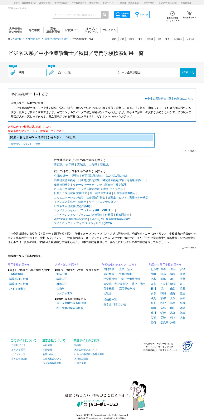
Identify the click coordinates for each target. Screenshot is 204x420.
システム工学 (64, 293)
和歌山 (164, 303)
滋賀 (153, 298)
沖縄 (173, 322)
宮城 (182, 269)
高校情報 (109, 274)
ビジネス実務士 (66, 201)
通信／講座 (138, 283)
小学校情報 (110, 278)
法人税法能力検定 (117, 175)
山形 (163, 274)
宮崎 (153, 322)
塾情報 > (94, 3)
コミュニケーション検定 (69, 197)
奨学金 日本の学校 (115, 304)
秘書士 (82, 201)
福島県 (104, 164)
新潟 (173, 283)
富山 (182, 283)
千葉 (182, 278)
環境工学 (61, 278)
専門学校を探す (33, 39)
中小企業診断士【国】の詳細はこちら (170, 98)
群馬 (163, 278)
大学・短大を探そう (67, 264)
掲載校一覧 (110, 299)
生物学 (60, 288)
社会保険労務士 (95, 197)
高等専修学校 (127, 288)
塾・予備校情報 (130, 278)
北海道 (131, 39)
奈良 (153, 303)
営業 (38, 144)
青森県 (58, 164)
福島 (173, 274)
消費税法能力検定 (64, 180)
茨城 (182, 274)
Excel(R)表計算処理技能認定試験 (110, 219)
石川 (153, 288)
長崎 (163, 317)
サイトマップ (18, 354)
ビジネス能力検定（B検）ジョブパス (100, 188)
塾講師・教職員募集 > (130, 3)
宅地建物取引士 (136, 180)
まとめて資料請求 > (168, 3)
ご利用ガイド (18, 345)
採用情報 (47, 349)
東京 (153, 283)
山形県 (93, 164)
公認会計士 (61, 175)
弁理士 (112, 197)
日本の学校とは (19, 358)
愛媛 (163, 312)
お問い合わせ (50, 354)
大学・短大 (126, 269)
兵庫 (182, 298)
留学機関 (109, 288)
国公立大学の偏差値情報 (71, 303)
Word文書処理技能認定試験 (70, 219)
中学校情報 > (62, 3)
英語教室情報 (81, 358)
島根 (182, 303)
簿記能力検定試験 (113, 180)
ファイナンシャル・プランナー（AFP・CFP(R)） (84, 210)
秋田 (153, 274)
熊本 (173, 317)
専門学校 (109, 269)
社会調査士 (122, 214)
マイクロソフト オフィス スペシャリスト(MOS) (83, 223)
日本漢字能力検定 (124, 193)
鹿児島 (164, 322)
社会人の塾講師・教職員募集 (89, 354)
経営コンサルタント (21, 144)
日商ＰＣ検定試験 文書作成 (70, 193)
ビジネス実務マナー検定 (133, 197)
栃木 (153, 278)
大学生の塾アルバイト (85, 349)
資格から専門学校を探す (56, 39)
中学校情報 (126, 274)
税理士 (75, 175)
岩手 (173, 269)
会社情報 (47, 345)
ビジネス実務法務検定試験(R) (72, 206)
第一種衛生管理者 (100, 193)
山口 (173, 308)
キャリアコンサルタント (104, 201)
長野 (182, 288)
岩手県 (70, 164)
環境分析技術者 (18, 278)
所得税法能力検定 (93, 175)
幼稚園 (108, 293)
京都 (163, 298)
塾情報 (77, 345)
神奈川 (164, 283)
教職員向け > (187, 3)
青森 (163, 269)
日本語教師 (16, 274)
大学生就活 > (150, 3)
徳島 (182, 308)
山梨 (173, 288)
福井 (163, 288)
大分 (182, 317)
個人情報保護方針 (52, 363)
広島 (163, 308)
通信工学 (61, 274)
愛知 (173, 293)
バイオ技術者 (17, 288)
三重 (182, 293)
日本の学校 (16, 39)
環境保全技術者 (18, 283)
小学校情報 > (79, 3)
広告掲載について (52, 358)
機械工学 (61, 283)
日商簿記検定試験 (89, 180)
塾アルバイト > (110, 3)
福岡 (182, 312)
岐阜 (153, 293)
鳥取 (173, 303)
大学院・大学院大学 (116, 283)
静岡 (163, 293)
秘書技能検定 (62, 184)
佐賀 (153, 317)
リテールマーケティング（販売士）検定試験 (100, 184)
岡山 (153, 308)
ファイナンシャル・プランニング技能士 (78, 214)
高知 (173, 312)
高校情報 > (45, 3)
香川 (153, 312)
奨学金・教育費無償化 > (24, 3)
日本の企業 (80, 363)
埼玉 (173, 278)
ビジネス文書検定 (64, 188)
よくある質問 (18, 349)
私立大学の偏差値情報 (69, 308)
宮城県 (81, 164)
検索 (185, 72)
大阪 (173, 298)
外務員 (109, 214)
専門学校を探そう (18, 264)
